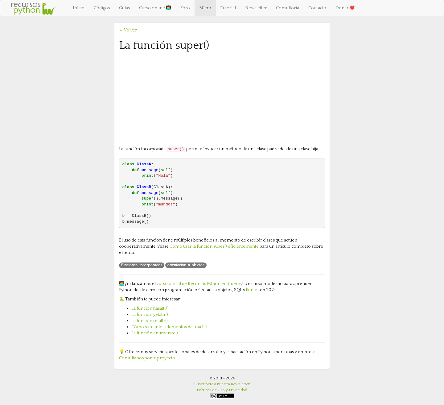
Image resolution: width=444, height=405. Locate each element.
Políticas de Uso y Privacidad (222, 390)
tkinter (252, 289)
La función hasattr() (150, 308)
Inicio (78, 8)
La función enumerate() (154, 333)
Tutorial (228, 8)
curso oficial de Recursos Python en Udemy (199, 283)
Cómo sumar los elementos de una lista (170, 326)
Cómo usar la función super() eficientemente (214, 246)
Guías (124, 8)
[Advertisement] (222, 98)
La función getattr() (149, 314)
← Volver (128, 30)
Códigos (102, 8)
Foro (185, 8)
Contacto (317, 8)
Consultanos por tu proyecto (147, 358)
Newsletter (256, 8)
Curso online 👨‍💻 (155, 8)
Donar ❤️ (345, 8)
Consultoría (287, 8)
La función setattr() (149, 320)
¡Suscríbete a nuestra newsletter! (222, 384)
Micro (205, 8)
